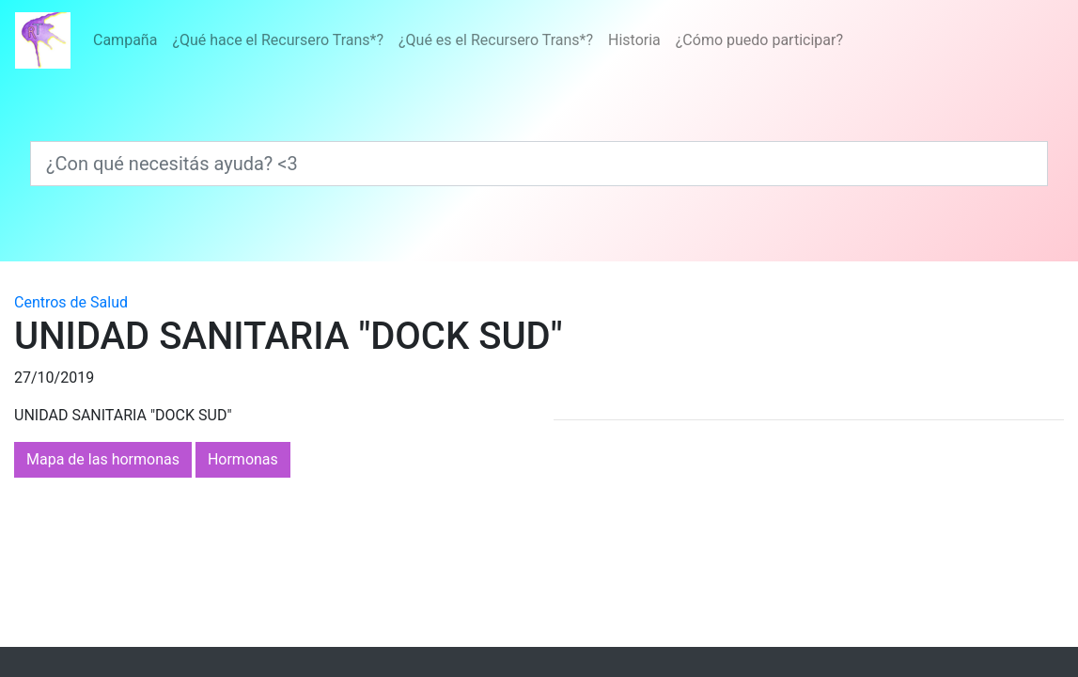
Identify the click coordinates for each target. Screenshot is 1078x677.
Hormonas (243, 459)
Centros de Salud (71, 302)
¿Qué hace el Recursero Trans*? (277, 40)
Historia (634, 40)
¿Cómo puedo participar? (759, 40)
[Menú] (468, 40)
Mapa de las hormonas (103, 459)
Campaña (125, 40)
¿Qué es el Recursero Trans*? (495, 40)
